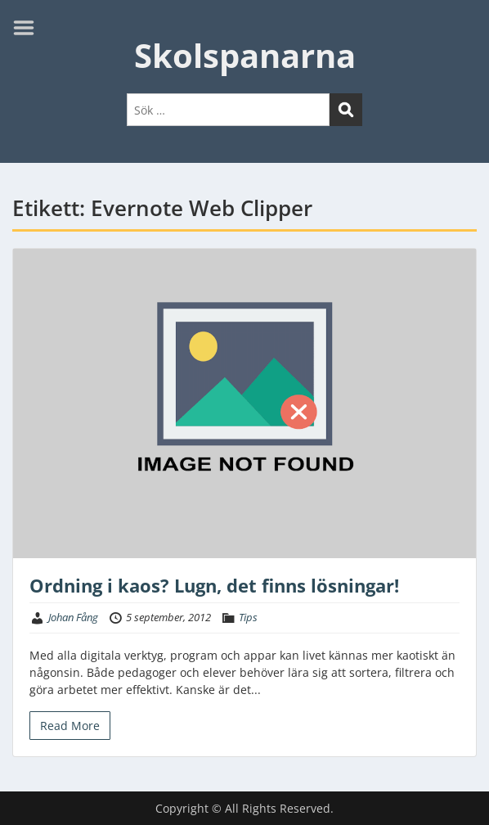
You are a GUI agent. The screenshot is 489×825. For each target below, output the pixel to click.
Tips (248, 617)
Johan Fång (73, 617)
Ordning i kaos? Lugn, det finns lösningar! (214, 585)
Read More (70, 725)
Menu (29, 27)
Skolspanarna (245, 55)
